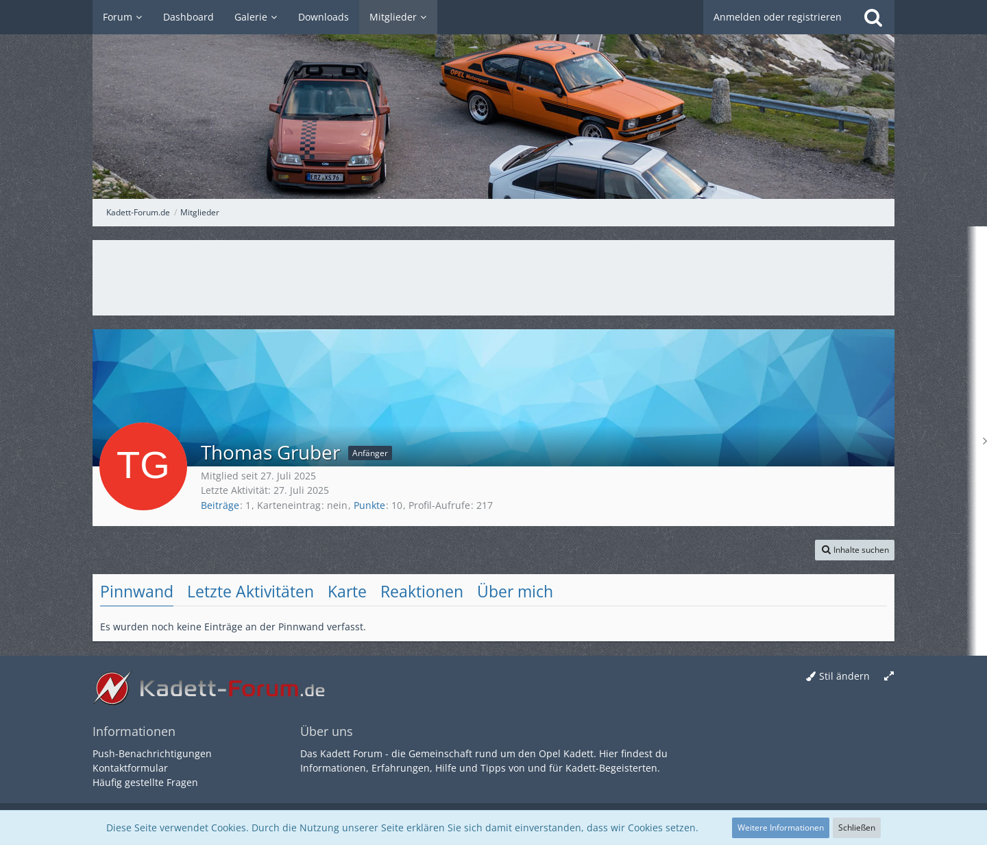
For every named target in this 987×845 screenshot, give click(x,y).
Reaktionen (421, 591)
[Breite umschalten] (889, 676)
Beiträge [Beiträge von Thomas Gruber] (220, 505)
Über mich (515, 591)
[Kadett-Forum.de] (493, 99)
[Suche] (873, 17)
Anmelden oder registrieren (778, 16)
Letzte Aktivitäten (250, 591)
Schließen (856, 827)
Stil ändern (844, 675)
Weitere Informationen (781, 827)
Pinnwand (136, 591)
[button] (854, 550)
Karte (347, 591)
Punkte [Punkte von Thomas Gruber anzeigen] (369, 505)
